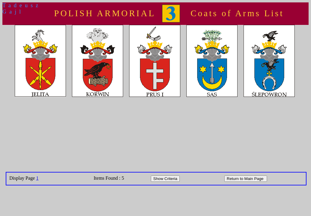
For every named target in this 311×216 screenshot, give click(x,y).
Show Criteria (165, 178)
